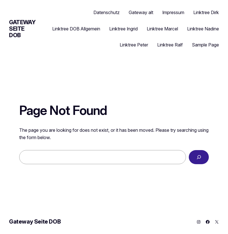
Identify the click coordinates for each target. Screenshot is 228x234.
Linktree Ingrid (123, 29)
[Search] (199, 157)
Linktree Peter (134, 45)
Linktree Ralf (170, 45)
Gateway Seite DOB (22, 29)
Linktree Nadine (203, 29)
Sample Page (205, 45)
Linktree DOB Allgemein (76, 29)
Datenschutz (106, 12)
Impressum (173, 12)
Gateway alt (141, 12)
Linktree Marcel (162, 29)
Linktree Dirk (206, 12)
